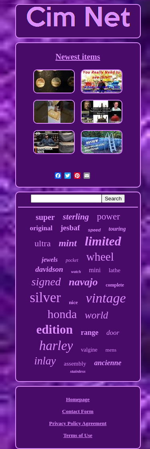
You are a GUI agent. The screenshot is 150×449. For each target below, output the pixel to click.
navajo (83, 282)
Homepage (78, 399)
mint (68, 243)
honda (62, 313)
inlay (45, 361)
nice (73, 302)
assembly (75, 363)
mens (111, 350)
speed (94, 229)
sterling (76, 217)
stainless (78, 371)
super (45, 217)
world (96, 315)
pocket (72, 260)
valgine (89, 350)
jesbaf (70, 228)
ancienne (107, 363)
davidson (49, 269)
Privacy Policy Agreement (77, 423)
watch (76, 271)
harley (56, 345)
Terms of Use (77, 435)
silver (45, 297)
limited (103, 241)
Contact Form (77, 411)
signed (46, 281)
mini (94, 270)
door (112, 332)
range (89, 332)
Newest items (78, 56)
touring (117, 229)
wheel (100, 256)
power (108, 217)
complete (115, 285)
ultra (42, 243)
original (41, 228)
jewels (50, 259)
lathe (114, 270)
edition (54, 329)
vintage (106, 298)
